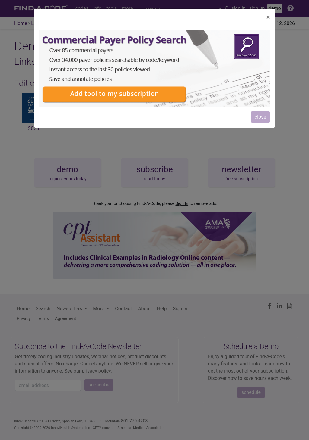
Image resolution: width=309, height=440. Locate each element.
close (260, 117)
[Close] (268, 17)
